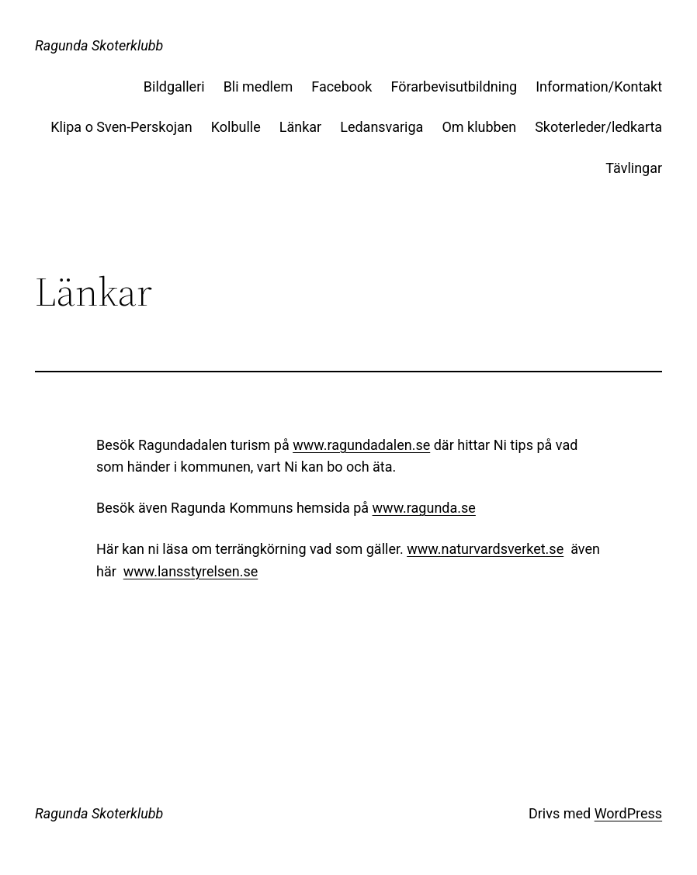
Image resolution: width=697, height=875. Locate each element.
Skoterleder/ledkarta (598, 127)
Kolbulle (236, 127)
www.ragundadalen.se (361, 445)
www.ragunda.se (424, 508)
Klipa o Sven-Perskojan (121, 127)
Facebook (341, 86)
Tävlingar (633, 168)
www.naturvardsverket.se (485, 549)
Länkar (300, 127)
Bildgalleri (174, 86)
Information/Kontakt (599, 86)
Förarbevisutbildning (453, 86)
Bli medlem (258, 86)
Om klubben (479, 127)
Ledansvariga (381, 127)
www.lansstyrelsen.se (190, 571)
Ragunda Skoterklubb (99, 45)
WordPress (628, 813)
